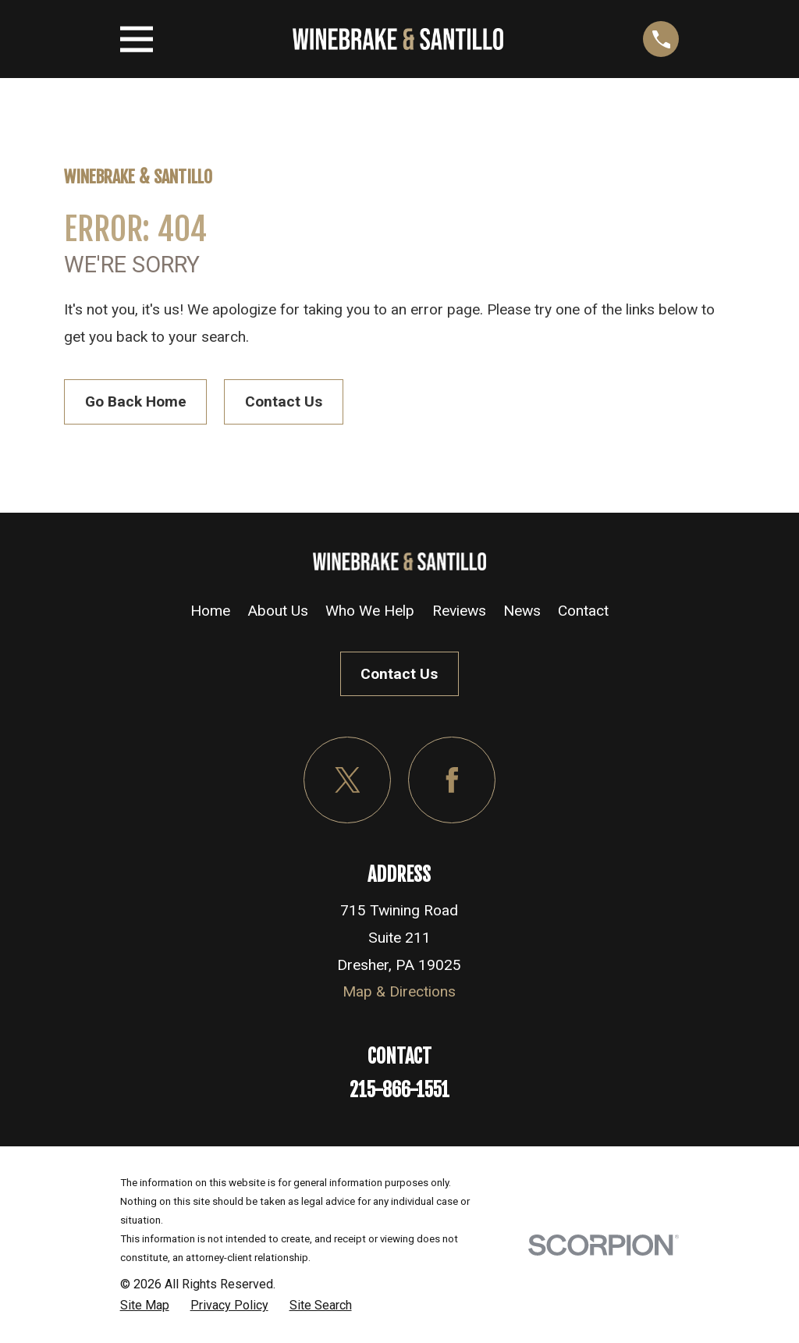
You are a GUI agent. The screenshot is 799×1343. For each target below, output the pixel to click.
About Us (277, 611)
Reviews (459, 611)
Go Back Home (135, 401)
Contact (583, 611)
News (522, 611)
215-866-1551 (399, 1090)
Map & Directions (399, 991)
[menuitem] (144, 1305)
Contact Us (283, 401)
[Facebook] (451, 780)
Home (210, 611)
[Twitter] (347, 780)
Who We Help (369, 611)
